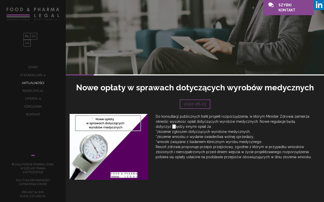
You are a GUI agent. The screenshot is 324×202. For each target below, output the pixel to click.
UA (27, 43)
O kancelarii (33, 75)
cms (40, 192)
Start (33, 67)
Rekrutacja (33, 91)
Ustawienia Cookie (33, 184)
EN (34, 36)
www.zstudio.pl (33, 196)
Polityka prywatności (33, 180)
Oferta (33, 98)
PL (27, 36)
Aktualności (33, 83)
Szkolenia (33, 106)
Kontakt (33, 114)
